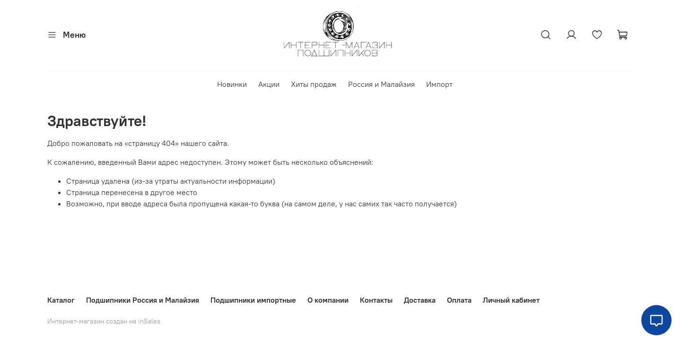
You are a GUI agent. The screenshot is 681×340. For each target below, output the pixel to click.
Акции (268, 84)
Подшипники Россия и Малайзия (142, 300)
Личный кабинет (511, 300)
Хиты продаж (314, 84)
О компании (328, 300)
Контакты (376, 300)
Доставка (420, 300)
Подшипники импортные (253, 300)
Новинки (232, 84)
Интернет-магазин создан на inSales (103, 321)
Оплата (459, 300)
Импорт (439, 84)
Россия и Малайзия (381, 84)
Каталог (61, 300)
